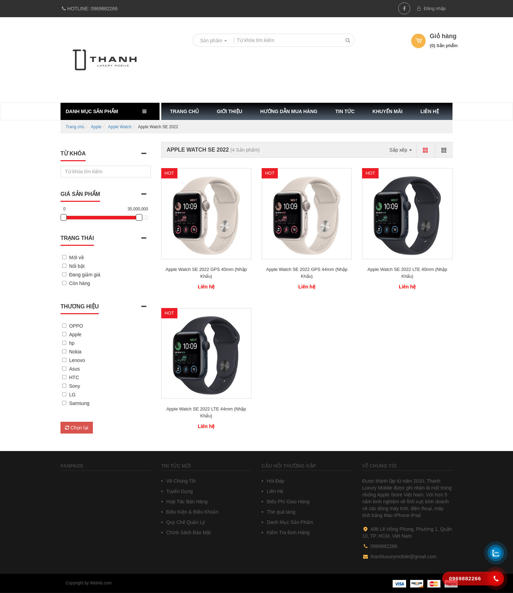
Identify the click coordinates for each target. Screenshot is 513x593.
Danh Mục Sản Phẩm (289, 522)
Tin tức (344, 111)
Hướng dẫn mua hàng (289, 111)
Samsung (79, 403)
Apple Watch (119, 126)
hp (72, 343)
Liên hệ (430, 111)
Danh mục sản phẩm (92, 111)
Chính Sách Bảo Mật (188, 532)
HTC (74, 377)
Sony (74, 386)
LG (72, 394)
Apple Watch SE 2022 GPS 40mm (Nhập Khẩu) (206, 273)
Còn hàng (79, 283)
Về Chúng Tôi (180, 481)
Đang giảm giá (84, 274)
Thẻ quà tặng (280, 512)
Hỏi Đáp (274, 481)
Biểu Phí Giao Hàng (287, 501)
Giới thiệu (229, 111)
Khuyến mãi (387, 111)
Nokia (75, 351)
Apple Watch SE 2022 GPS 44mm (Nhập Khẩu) (306, 273)
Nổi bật (77, 266)
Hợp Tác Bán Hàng (186, 501)
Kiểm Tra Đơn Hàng (287, 532)
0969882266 (89, 8)
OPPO (76, 326)
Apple (96, 126)
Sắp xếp (400, 150)
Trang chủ (184, 111)
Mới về (76, 257)
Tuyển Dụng (179, 491)
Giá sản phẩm (80, 194)
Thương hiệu (80, 306)
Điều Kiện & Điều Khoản (192, 512)
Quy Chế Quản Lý (185, 522)
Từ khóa (73, 153)
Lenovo (77, 360)
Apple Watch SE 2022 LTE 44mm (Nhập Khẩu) (206, 412)
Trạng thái (77, 238)
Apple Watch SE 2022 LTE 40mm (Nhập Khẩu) (407, 273)
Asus (74, 369)
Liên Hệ (274, 491)
